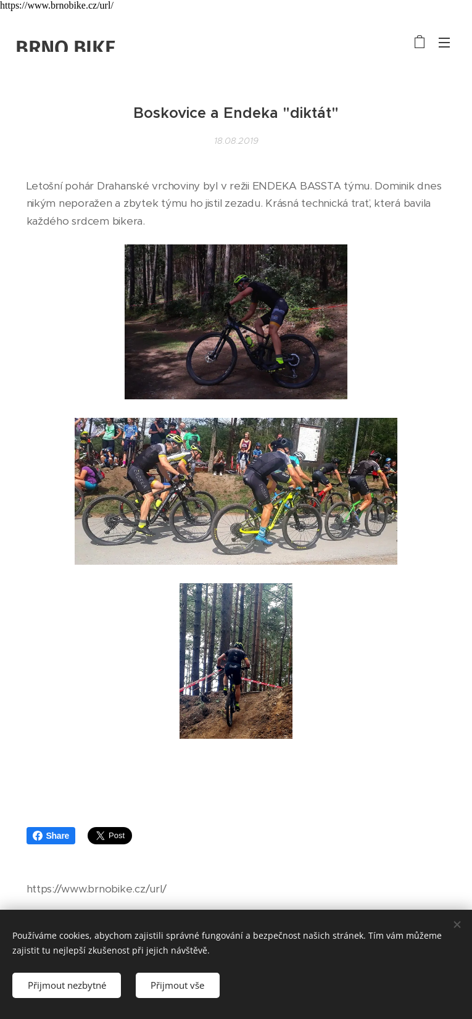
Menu (444, 42)
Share (51, 836)
